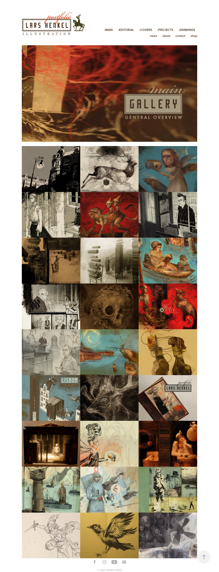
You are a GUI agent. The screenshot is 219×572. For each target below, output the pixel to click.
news (153, 36)
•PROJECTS (165, 30)
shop (194, 36)
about (166, 36)
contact (180, 36)
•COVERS (145, 30)
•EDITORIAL (126, 30)
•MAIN (108, 30)
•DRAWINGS (187, 30)
